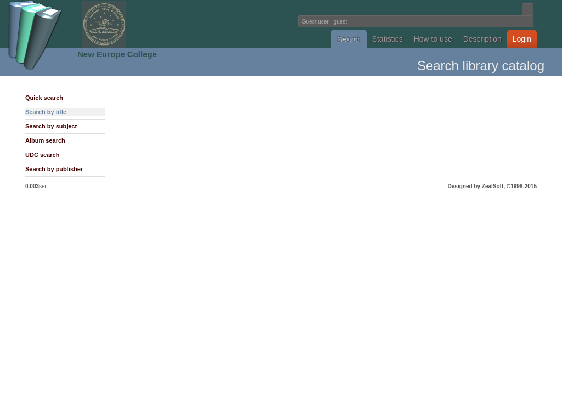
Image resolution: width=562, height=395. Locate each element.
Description (482, 39)
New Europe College (117, 54)
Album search (45, 140)
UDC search (42, 154)
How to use (433, 39)
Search (348, 39)
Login (522, 39)
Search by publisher (54, 169)
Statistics (387, 39)
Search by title (45, 112)
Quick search (44, 97)
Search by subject (51, 126)
